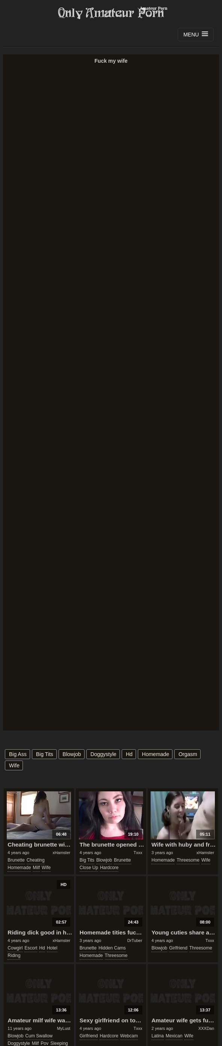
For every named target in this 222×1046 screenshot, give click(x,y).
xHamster (61, 852)
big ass (18, 754)
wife (14, 765)
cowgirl (15, 948)
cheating (36, 860)
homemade (155, 754)
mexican (174, 1035)
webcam (129, 1035)
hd (129, 754)
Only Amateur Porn (111, 13)
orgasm (187, 754)
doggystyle (103, 754)
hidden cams (112, 948)
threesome (188, 860)
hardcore (109, 867)
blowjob (72, 754)
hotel (52, 948)
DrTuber (134, 940)
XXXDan (206, 1028)
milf (36, 867)
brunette (16, 860)
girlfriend (178, 948)
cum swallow (39, 1035)
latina (157, 1035)
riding (14, 955)
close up (89, 867)
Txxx (137, 852)
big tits (44, 754)
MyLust (63, 1028)
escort (30, 948)
